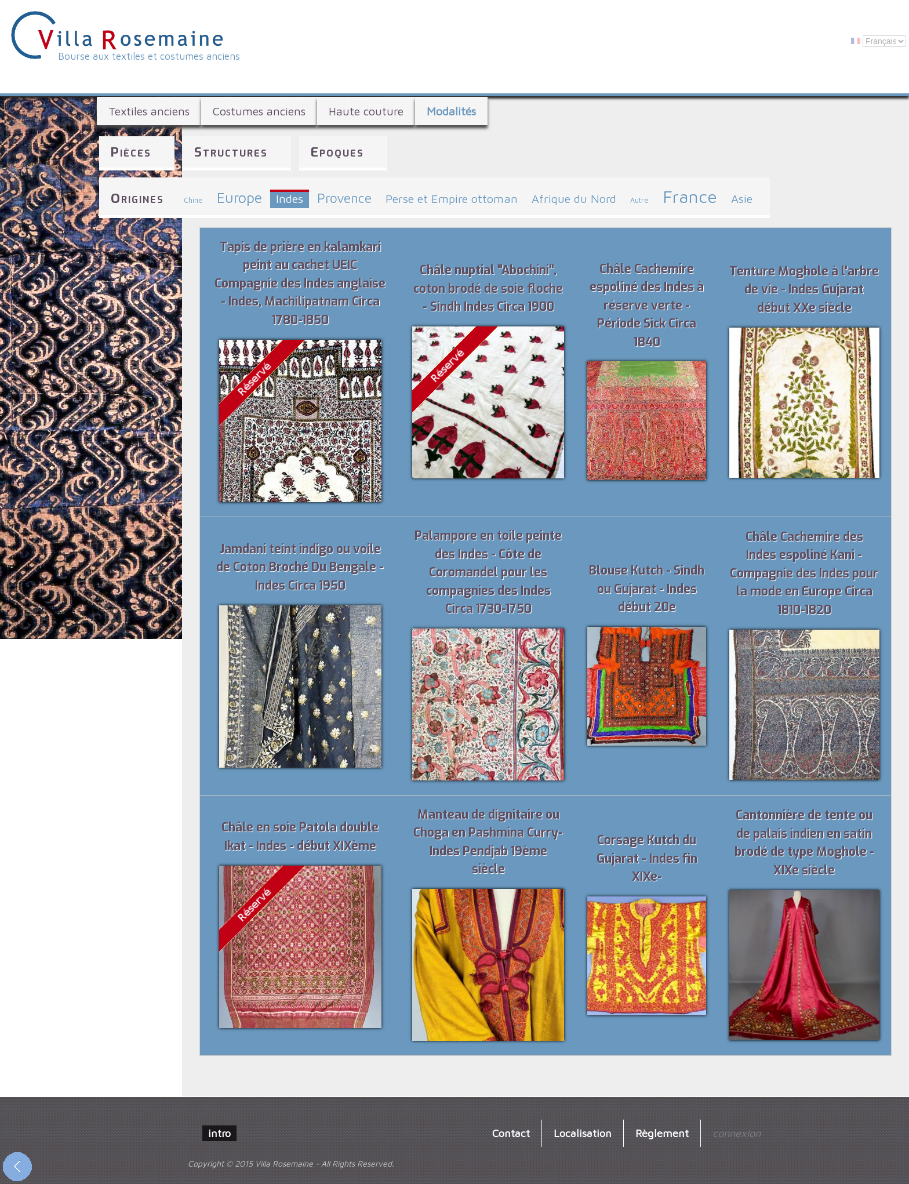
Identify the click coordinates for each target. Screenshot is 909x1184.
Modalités (451, 111)
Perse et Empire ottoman (452, 198)
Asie (741, 198)
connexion (736, 1133)
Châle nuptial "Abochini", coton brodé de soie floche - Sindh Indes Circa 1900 (488, 288)
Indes (289, 198)
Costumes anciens (259, 111)
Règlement (662, 1133)
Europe (239, 197)
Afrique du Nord (574, 198)
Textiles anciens (149, 111)
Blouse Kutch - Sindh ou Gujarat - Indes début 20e (646, 588)
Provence (344, 198)
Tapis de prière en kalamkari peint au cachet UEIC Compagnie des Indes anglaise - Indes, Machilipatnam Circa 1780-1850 (300, 283)
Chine (193, 200)
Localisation (583, 1133)
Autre (639, 200)
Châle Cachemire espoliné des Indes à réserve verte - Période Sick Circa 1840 (647, 305)
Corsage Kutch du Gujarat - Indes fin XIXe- (647, 858)
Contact (511, 1133)
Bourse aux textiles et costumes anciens (149, 56)
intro (219, 1133)
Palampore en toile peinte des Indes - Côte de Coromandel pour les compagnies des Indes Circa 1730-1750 (488, 572)
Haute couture (366, 111)
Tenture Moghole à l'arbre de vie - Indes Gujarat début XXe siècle (804, 289)
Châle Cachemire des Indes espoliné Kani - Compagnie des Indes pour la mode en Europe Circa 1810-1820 (804, 573)
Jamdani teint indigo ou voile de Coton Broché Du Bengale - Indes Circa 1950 (300, 567)
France (690, 196)
